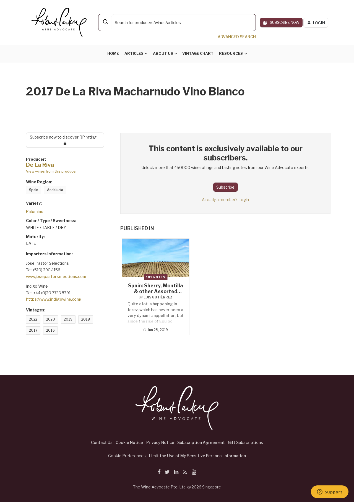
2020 (50, 319)
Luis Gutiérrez (158, 297)
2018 (85, 319)
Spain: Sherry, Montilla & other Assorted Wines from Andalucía (155, 291)
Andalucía (55, 190)
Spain (33, 190)
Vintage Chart (198, 53)
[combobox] (177, 22)
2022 (33, 319)
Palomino (34, 211)
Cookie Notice (129, 442)
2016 (50, 330)
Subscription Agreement (201, 442)
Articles (134, 53)
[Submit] (104, 21)
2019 (68, 319)
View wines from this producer (51, 171)
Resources (231, 53)
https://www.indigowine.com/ (53, 299)
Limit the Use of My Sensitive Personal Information (197, 455)
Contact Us (102, 442)
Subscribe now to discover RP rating (65, 140)
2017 (33, 330)
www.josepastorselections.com (56, 276)
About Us (163, 53)
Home (113, 53)
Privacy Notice (160, 442)
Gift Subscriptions (245, 442)
